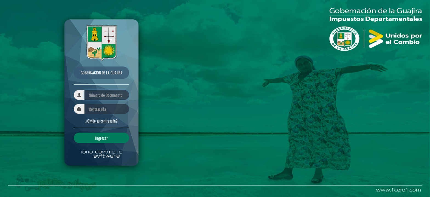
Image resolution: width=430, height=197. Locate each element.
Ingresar (101, 138)
